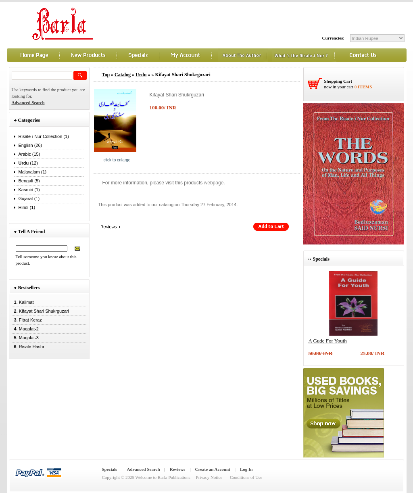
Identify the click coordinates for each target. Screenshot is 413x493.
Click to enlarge (117, 160)
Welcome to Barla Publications (163, 477)
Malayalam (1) (33, 171)
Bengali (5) (29, 180)
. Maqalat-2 (25, 328)
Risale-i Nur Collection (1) (44, 136)
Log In (246, 469)
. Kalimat (23, 302)
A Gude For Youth (328, 341)
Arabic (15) (29, 154)
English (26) (30, 145)
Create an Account (212, 469)
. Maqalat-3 (25, 337)
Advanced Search (143, 469)
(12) (28, 163)
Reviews (178, 469)
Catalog (123, 74)
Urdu (141, 74)
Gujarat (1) (29, 198)
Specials (109, 469)
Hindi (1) (27, 207)
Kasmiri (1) (29, 189)
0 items (363, 86)
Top (106, 74)
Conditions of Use (246, 477)
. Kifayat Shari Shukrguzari (40, 311)
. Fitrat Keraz (27, 320)
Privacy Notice (209, 477)
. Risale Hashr (28, 346)
